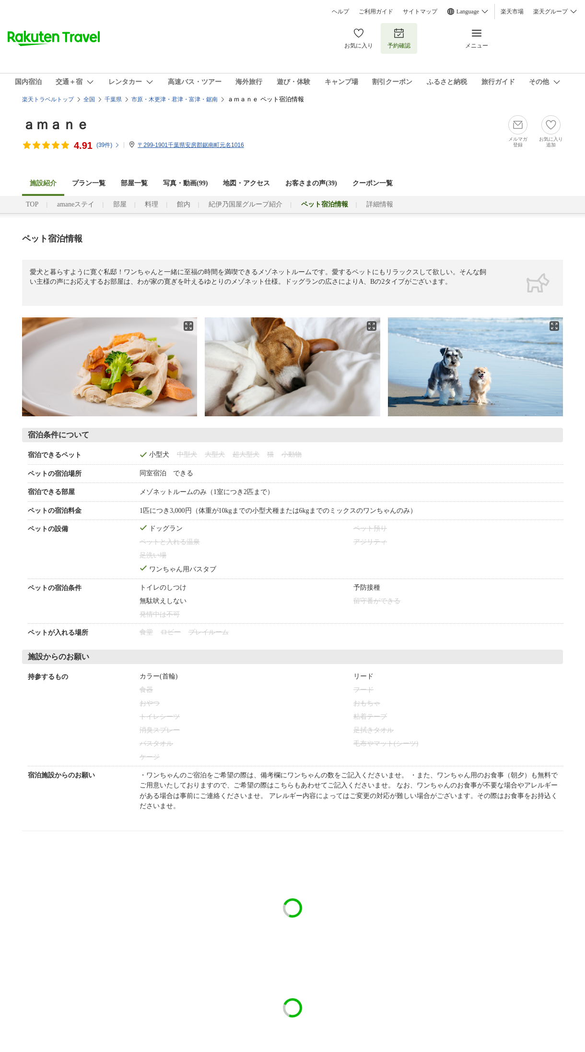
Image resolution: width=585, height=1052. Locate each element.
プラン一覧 (88, 183)
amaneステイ (76, 204)
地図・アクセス (246, 183)
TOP (32, 204)
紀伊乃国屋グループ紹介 (245, 204)
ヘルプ (340, 11)
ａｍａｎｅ (55, 124)
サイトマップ (420, 11)
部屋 (120, 204)
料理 (151, 204)
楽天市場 (512, 11)
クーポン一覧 (372, 183)
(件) (108, 145)
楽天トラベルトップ (48, 99)
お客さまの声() (311, 183)
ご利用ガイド (376, 11)
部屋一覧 (134, 183)
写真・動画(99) (185, 183)
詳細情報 (379, 204)
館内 (183, 204)
